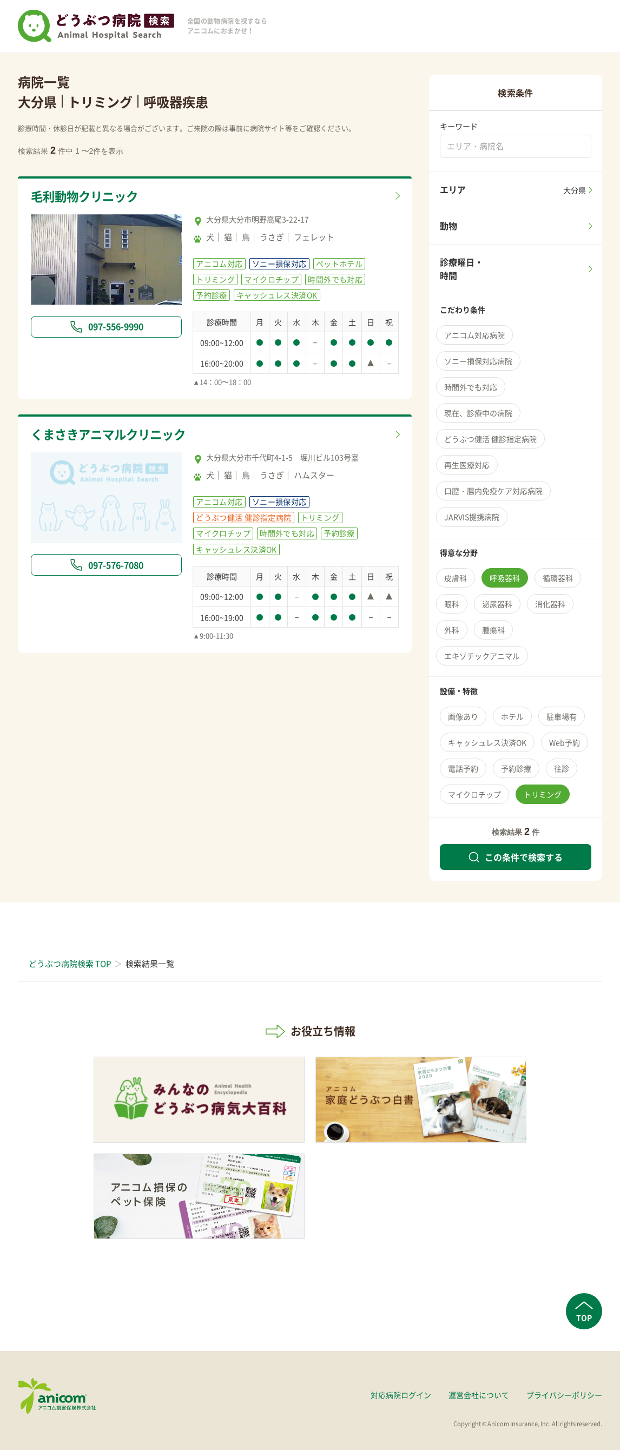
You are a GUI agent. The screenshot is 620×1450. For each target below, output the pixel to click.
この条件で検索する (516, 857)
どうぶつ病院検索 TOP (70, 964)
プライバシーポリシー (564, 1394)
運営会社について (478, 1394)
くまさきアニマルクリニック (112, 434)
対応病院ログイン (401, 1394)
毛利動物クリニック (87, 196)
